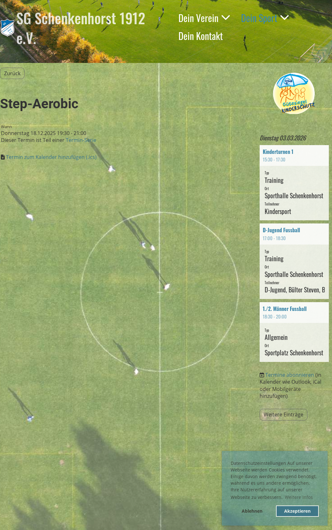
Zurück (12, 73)
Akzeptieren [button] (297, 511)
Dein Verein (204, 18)
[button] (294, 183)
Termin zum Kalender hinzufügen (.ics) (51, 157)
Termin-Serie (81, 140)
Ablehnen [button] (252, 511)
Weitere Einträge (283, 414)
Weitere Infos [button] (299, 497)
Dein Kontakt (200, 36)
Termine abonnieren (289, 374)
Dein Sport (265, 18)
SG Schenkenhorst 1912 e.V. (80, 28)
